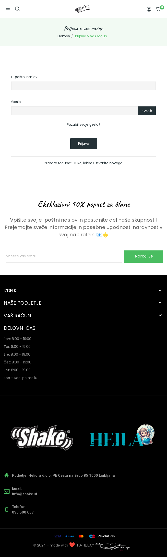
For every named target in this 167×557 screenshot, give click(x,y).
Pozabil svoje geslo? (83, 124)
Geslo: (16, 101)
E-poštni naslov (24, 76)
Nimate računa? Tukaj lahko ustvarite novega (83, 163)
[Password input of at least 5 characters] (74, 110)
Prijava (83, 143)
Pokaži (147, 111)
